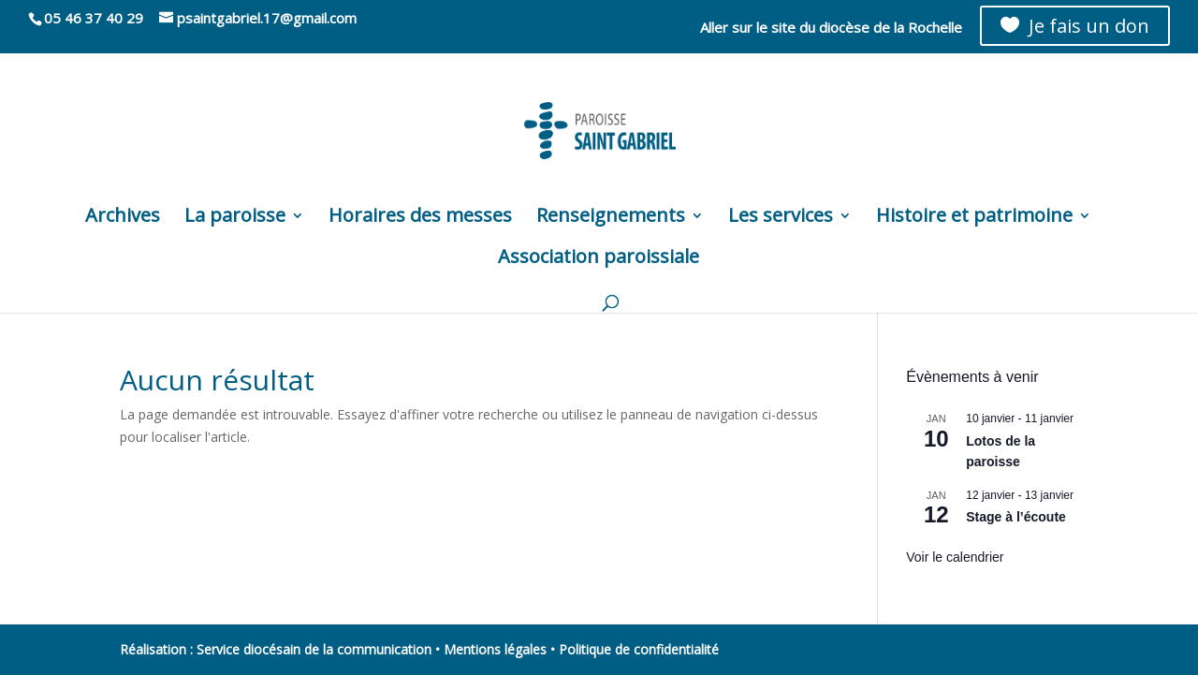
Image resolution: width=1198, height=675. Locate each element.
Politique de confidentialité (639, 649)
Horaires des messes (420, 218)
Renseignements (610, 218)
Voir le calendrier (954, 557)
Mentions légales (495, 649)
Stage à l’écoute (1016, 516)
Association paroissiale (598, 259)
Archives (122, 218)
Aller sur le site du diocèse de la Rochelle (831, 29)
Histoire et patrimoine (974, 218)
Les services (780, 218)
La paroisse (234, 218)
